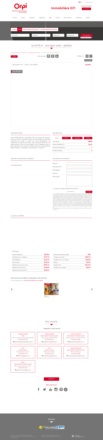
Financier (88, 138)
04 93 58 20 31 (23, 368)
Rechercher (86, 35)
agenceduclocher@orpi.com (76, 342)
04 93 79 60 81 (76, 353)
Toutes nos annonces (14, 437)
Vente (19, 29)
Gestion (57, 17)
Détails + (66, 138)
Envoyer (89, 191)
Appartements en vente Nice (34, 52)
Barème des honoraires (26, 436)
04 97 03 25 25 (23, 353)
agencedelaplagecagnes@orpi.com (24, 342)
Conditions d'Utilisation (84, 208)
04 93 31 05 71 (50, 339)
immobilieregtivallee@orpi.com (76, 356)
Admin (34, 436)
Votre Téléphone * (57, 170)
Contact (88, 17)
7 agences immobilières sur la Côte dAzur (19, 52)
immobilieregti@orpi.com (50, 356)
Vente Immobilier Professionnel (30, 29)
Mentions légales (18, 436)
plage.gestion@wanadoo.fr (50, 342)
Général (56, 138)
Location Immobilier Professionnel (48, 29)
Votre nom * (55, 163)
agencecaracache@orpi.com (23, 370)
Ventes (23, 17)
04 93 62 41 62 (50, 353)
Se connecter (86, 9)
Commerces (42, 17)
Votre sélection (89, 2)
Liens (31, 436)
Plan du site (13, 436)
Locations (31, 17)
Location (14, 29)
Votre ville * (55, 173)
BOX (50, 17)
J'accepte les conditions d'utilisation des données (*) (66, 188)
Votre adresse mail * (57, 166)
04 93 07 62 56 (23, 339)
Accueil (15, 17)
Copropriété (77, 138)
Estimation (78, 17)
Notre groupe (67, 17)
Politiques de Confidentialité (72, 208)
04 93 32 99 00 (76, 339)
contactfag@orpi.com (23, 356)
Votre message (56, 176)
